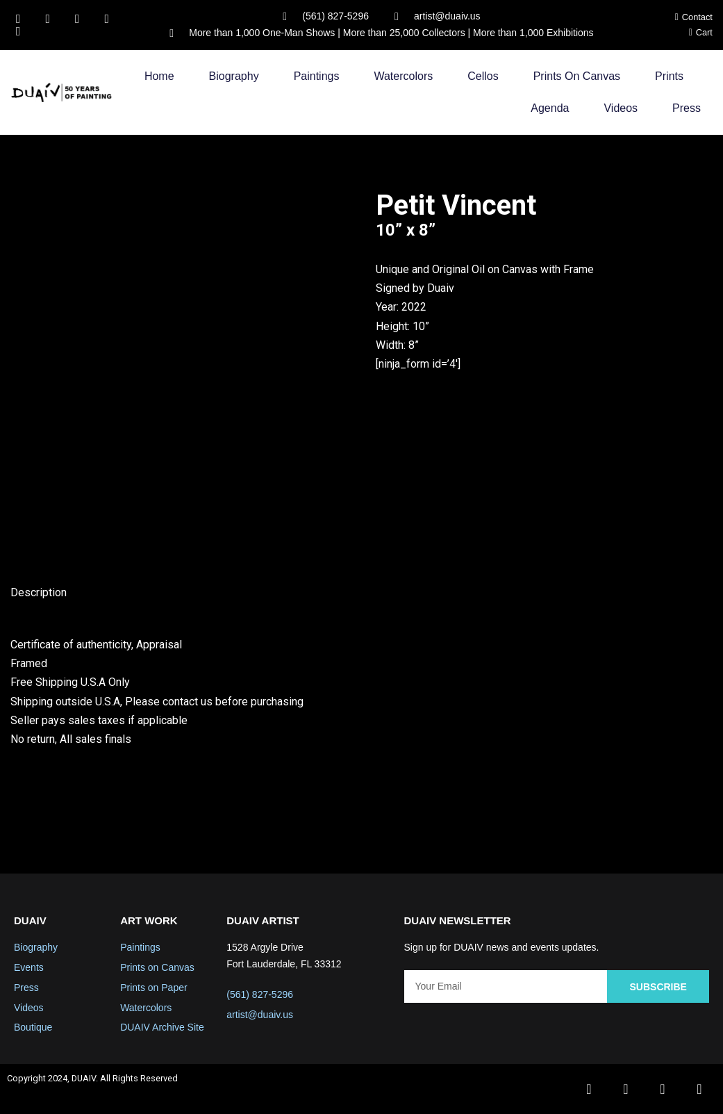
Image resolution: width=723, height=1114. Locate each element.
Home (159, 76)
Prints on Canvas (576, 76)
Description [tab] (38, 592)
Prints (669, 76)
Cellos (482, 76)
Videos (621, 108)
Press (686, 108)
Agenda (550, 108)
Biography (234, 76)
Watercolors (403, 76)
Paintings (317, 76)
